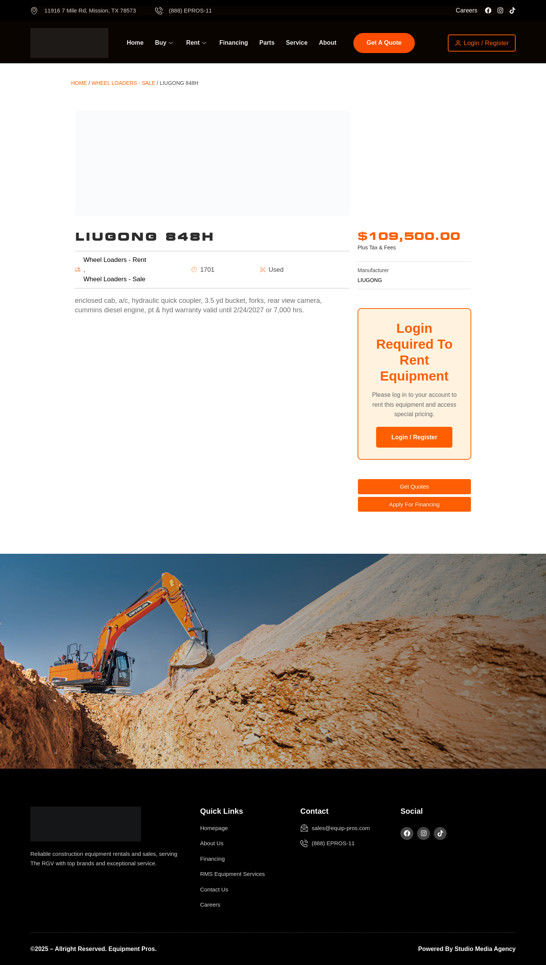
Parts (267, 42)
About (327, 42)
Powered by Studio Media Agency (467, 949)
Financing (234, 42)
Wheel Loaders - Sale (123, 83)
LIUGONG (370, 280)
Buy (165, 42)
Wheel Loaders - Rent (114, 259)
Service (297, 42)
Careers (466, 10)
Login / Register (414, 437)
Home (135, 42)
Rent (197, 42)
